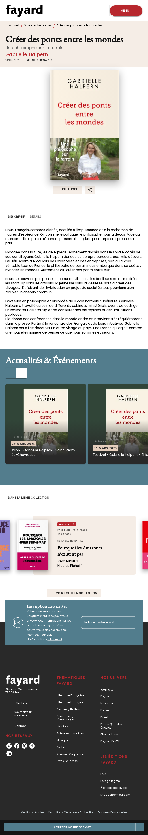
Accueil (14, 25)
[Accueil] (24, 10)
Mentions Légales (32, 812)
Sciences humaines (37, 25)
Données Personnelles (112, 812)
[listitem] (9, 746)
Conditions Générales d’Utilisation (71, 812)
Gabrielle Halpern (26, 54)
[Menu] (126, 10)
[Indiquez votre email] (102, 622)
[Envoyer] (130, 622)
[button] (39, 60)
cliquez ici (55, 639)
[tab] (16, 217)
